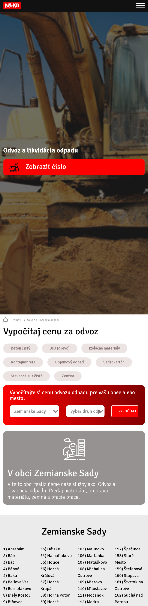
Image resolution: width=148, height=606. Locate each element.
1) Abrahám (13, 549)
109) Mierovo (90, 582)
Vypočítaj (127, 411)
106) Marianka (91, 555)
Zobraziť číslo (45, 166)
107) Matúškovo (92, 562)
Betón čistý (20, 348)
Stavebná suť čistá (26, 376)
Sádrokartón (113, 362)
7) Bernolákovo (17, 588)
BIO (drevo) (59, 348)
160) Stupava (127, 575)
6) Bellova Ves (15, 582)
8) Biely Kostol (16, 595)
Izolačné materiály (104, 348)
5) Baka (10, 575)
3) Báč (8, 562)
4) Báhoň (11, 569)
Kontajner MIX (23, 362)
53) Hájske (50, 549)
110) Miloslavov (92, 588)
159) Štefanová (128, 569)
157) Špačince (128, 549)
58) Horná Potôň (55, 595)
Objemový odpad (69, 362)
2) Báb (9, 555)
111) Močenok (91, 595)
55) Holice (49, 562)
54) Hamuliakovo (56, 555)
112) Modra (88, 602)
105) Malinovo (91, 549)
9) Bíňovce (12, 602)
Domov (16, 320)
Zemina (68, 376)
